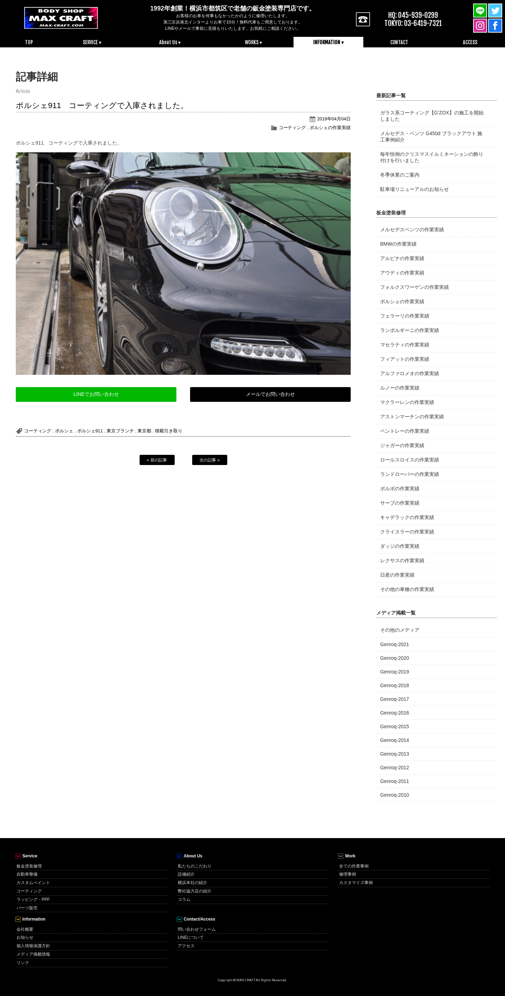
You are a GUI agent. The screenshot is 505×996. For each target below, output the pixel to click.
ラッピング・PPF (33, 899)
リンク (22, 962)
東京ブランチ (120, 430)
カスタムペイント (33, 882)
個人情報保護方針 (33, 945)
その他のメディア (399, 630)
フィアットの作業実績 (404, 359)
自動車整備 (27, 874)
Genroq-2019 (394, 672)
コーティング (292, 127)
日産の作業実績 (397, 575)
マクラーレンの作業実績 (407, 402)
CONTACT (399, 42)
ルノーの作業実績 (399, 388)
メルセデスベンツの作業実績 (412, 229)
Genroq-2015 (394, 726)
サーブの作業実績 (399, 503)
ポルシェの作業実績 (330, 127)
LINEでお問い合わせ (96, 394)
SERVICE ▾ (92, 42)
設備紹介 (186, 874)
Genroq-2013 (394, 754)
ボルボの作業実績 (399, 488)
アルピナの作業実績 (402, 258)
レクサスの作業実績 (402, 560)
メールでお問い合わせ (270, 394)
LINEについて (191, 937)
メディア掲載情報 (33, 954)
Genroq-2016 (394, 713)
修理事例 (347, 874)
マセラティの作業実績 (404, 344)
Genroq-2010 (394, 795)
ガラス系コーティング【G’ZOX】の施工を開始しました (432, 116)
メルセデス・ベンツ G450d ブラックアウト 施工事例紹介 (431, 136)
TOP (29, 42)
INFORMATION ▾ (328, 42)
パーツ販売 (27, 907)
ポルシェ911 (90, 430)
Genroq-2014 (394, 740)
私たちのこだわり (194, 866)
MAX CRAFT (61, 17)
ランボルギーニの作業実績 (409, 330)
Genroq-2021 (394, 644)
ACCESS (470, 42)
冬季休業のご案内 (399, 175)
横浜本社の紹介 (192, 882)
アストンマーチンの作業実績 (412, 416)
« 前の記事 (157, 460)
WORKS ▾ (253, 42)
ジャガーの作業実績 (402, 445)
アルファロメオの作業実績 (409, 373)
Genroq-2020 (394, 658)
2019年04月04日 (334, 118)
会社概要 (24, 929)
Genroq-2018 (394, 685)
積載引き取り (168, 430)
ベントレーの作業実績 (404, 431)
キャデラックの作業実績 (407, 517)
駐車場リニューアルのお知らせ (414, 189)
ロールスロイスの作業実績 (409, 460)
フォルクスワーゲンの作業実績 (414, 287)
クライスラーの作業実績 (407, 531)
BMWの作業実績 (398, 244)
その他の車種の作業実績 (407, 589)
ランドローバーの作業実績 (409, 474)
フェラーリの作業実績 (404, 316)
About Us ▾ (170, 42)
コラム (184, 899)
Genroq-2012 (394, 767)
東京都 (144, 430)
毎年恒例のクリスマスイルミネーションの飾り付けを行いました (431, 157)
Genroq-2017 (394, 699)
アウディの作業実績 (402, 272)
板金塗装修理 (29, 866)
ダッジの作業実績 (399, 546)
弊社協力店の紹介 (194, 891)
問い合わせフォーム (197, 929)
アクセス (186, 945)
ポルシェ (64, 430)
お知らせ (24, 937)
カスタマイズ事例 (356, 882)
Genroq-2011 (394, 781)
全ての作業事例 (354, 866)
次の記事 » (210, 460)
